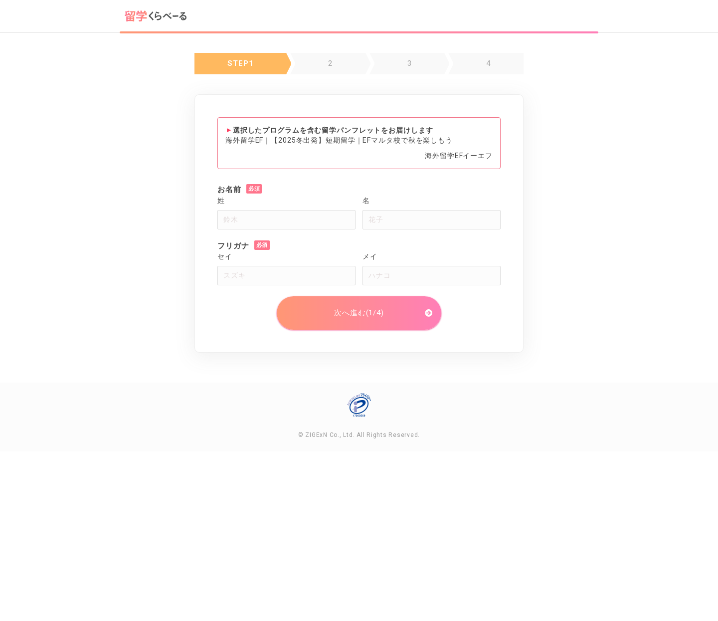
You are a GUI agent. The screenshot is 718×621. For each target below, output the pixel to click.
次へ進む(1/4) (359, 312)
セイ (224, 256)
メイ (369, 256)
